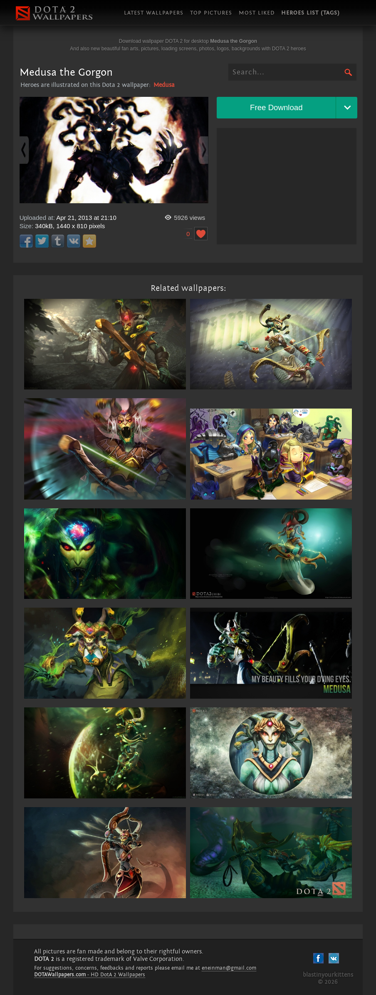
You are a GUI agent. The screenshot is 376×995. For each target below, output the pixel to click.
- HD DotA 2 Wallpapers (89, 975)
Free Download (276, 107)
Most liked (257, 12)
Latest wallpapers (153, 12)
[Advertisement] (286, 186)
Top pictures (211, 12)
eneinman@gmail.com (229, 968)
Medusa (164, 85)
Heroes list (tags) (310, 12)
